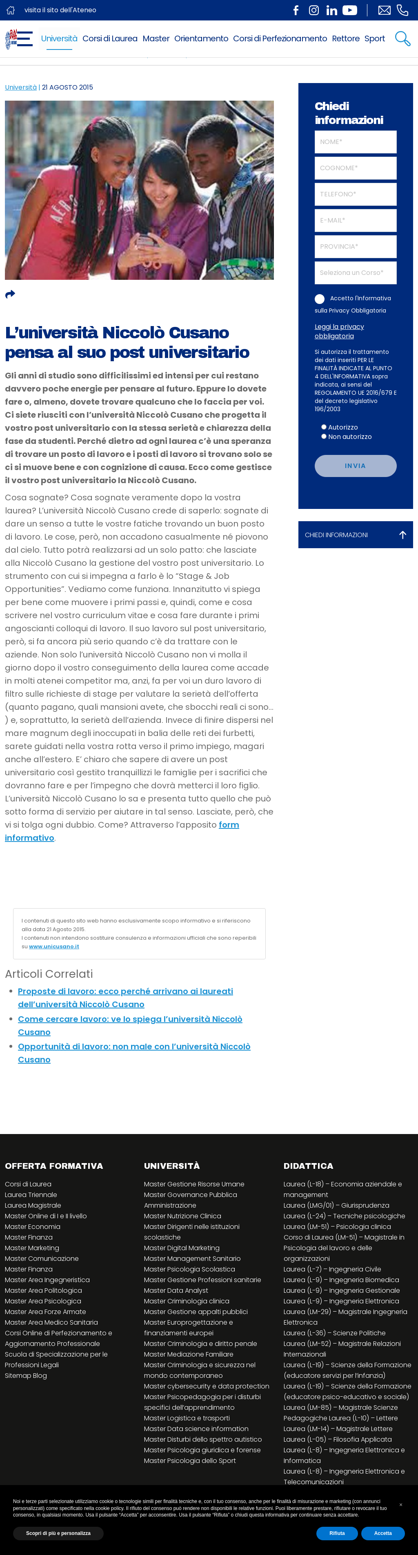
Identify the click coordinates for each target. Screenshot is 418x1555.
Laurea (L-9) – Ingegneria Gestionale (342, 1290)
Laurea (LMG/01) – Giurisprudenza (336, 1205)
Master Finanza (29, 1237)
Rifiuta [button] (337, 1533)
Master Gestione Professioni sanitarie (202, 1280)
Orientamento (201, 38)
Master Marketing (32, 1248)
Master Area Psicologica (43, 1301)
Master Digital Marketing (182, 1248)
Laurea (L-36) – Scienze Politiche (335, 1333)
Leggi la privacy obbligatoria (339, 331)
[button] (400, 1504)
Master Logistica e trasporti (187, 1418)
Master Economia (32, 1226)
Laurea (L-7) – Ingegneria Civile (332, 1269)
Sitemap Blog (26, 1375)
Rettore (346, 38)
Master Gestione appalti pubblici (196, 1311)
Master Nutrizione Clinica (182, 1216)
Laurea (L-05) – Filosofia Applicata (338, 1439)
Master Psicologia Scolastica (189, 1269)
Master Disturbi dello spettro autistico (203, 1439)
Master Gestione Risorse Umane (194, 1184)
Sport (375, 38)
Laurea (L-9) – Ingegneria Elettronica (341, 1301)
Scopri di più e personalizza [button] (58, 1533)
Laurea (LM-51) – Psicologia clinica (337, 1226)
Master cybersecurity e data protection (206, 1386)
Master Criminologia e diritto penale (200, 1343)
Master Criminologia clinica (186, 1301)
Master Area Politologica (43, 1290)
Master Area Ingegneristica (47, 1280)
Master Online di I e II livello (46, 1216)
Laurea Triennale (31, 1194)
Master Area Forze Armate (45, 1311)
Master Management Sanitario (192, 1258)
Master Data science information (196, 1428)
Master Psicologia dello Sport (190, 1460)
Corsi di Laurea (110, 38)
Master (155, 38)
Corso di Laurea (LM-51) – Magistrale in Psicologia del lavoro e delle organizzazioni (344, 1248)
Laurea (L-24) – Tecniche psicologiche (344, 1216)
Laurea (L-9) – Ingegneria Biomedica (341, 1280)
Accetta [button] (383, 1533)
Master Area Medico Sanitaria (51, 1322)
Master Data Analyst (176, 1290)
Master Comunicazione (42, 1258)
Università (59, 38)
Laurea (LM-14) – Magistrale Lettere (338, 1428)
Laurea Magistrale (33, 1205)
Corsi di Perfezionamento (280, 38)
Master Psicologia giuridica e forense (202, 1450)
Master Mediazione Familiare (188, 1354)
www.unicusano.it (54, 946)
